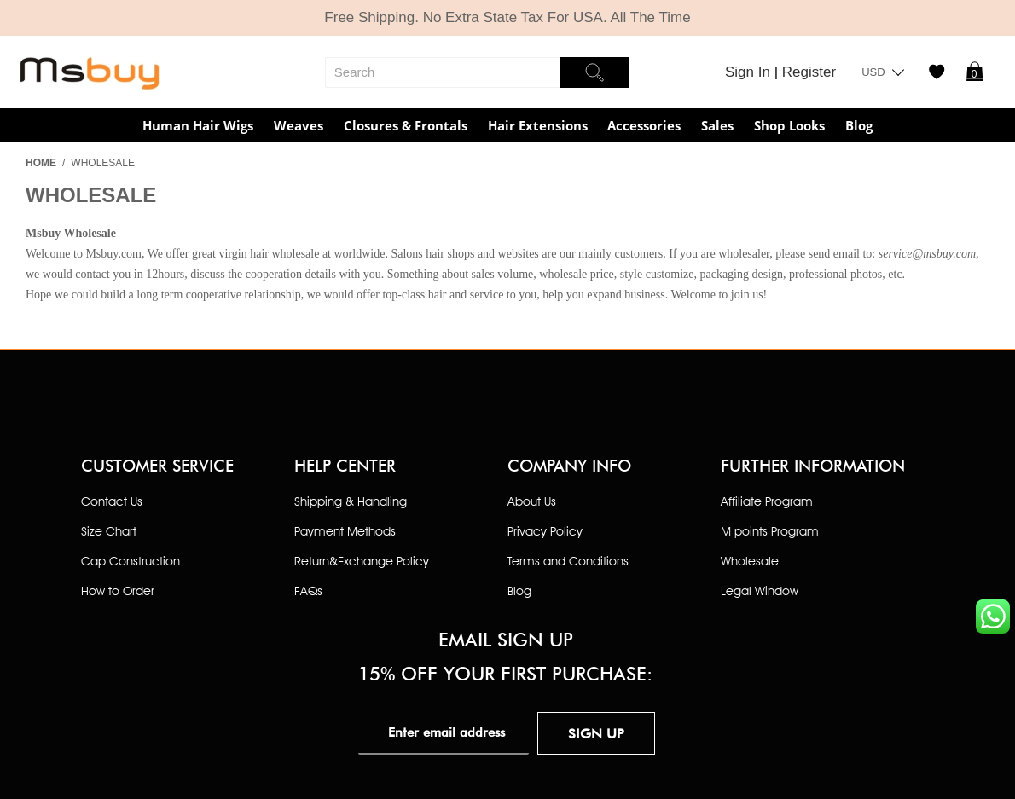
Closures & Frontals (405, 125)
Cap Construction (130, 560)
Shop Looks (789, 125)
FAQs (308, 590)
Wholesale (750, 560)
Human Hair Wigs (197, 125)
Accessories (644, 125)
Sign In (749, 72)
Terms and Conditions (568, 560)
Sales (717, 125)
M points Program (770, 531)
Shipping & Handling (350, 501)
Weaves (298, 125)
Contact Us (111, 501)
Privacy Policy (545, 531)
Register (809, 72)
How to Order (117, 590)
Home (41, 163)
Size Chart (108, 531)
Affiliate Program (767, 501)
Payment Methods (345, 531)
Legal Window (759, 590)
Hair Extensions (538, 125)
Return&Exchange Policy (361, 560)
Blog (859, 125)
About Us (532, 501)
